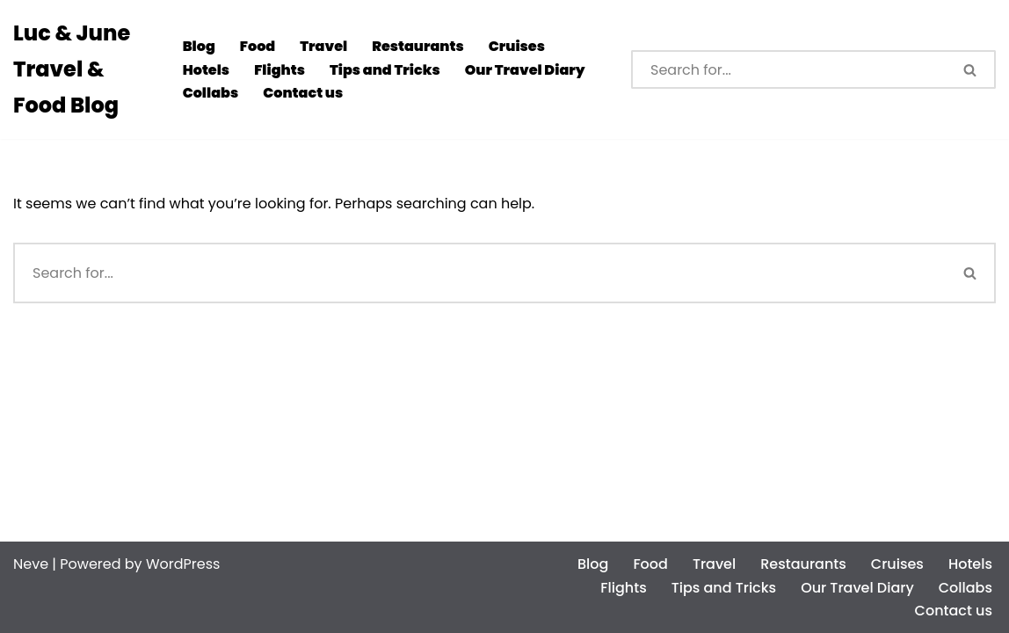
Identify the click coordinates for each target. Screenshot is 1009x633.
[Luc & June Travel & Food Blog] (83, 69)
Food (257, 46)
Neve (30, 564)
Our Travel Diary (525, 70)
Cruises (517, 46)
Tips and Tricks (385, 70)
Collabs (211, 93)
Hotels (206, 70)
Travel (323, 46)
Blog (199, 46)
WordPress (183, 564)
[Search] (789, 69)
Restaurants (418, 46)
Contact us (303, 93)
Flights (279, 70)
